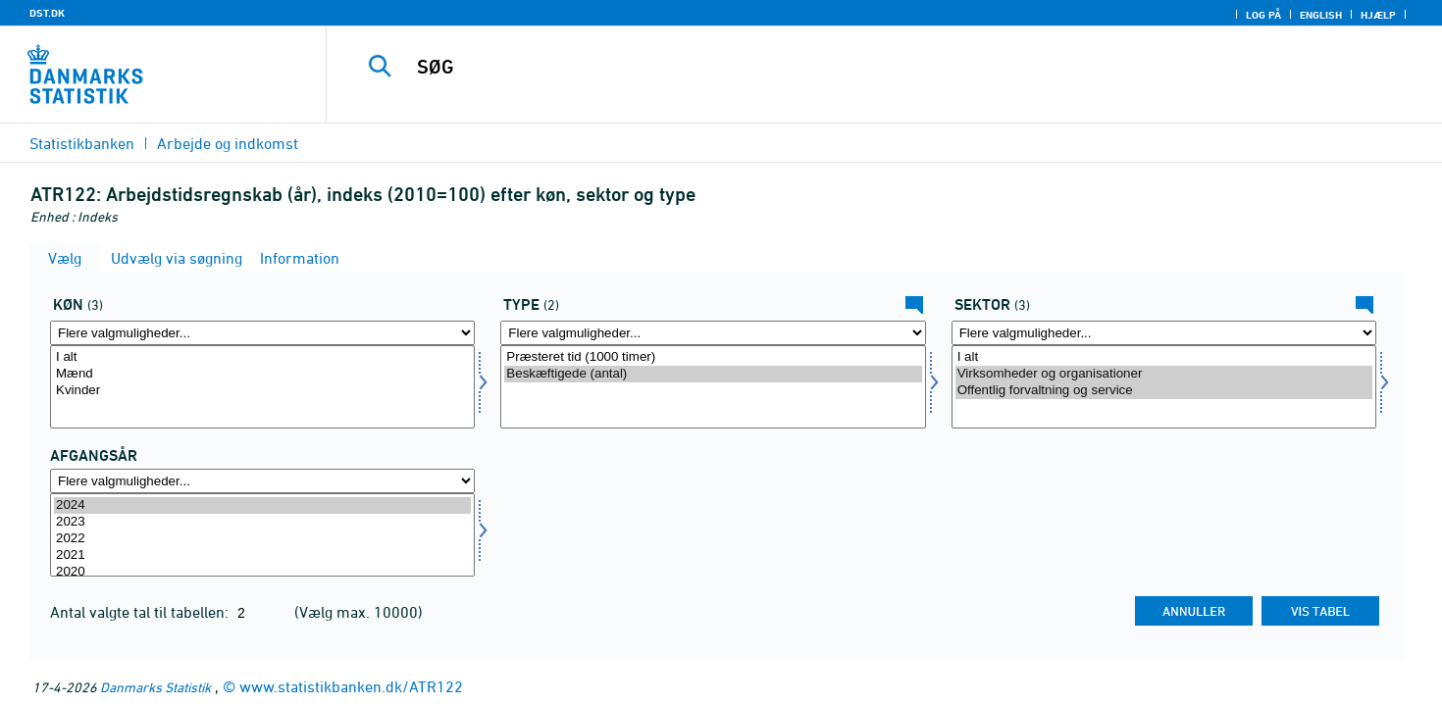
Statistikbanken (81, 143)
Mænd (262, 374)
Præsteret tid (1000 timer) (712, 357)
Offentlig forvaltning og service (1163, 390)
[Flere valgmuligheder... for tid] (262, 481)
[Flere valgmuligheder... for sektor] (1164, 333)
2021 (262, 555)
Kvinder (262, 390)
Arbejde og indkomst (227, 143)
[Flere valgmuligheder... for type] (712, 333)
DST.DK (47, 13)
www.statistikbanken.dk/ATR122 (351, 686)
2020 (262, 572)
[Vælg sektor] (1164, 387)
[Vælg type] (712, 387)
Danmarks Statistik (155, 687)
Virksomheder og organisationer (1163, 374)
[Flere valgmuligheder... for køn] (262, 333)
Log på (1263, 15)
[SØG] (849, 66)
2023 (262, 522)
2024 (262, 505)
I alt (262, 357)
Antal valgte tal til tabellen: (141, 612)
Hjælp (1378, 15)
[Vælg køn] (262, 387)
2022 (262, 538)
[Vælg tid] (262, 535)
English (1321, 15)
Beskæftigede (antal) (712, 374)
